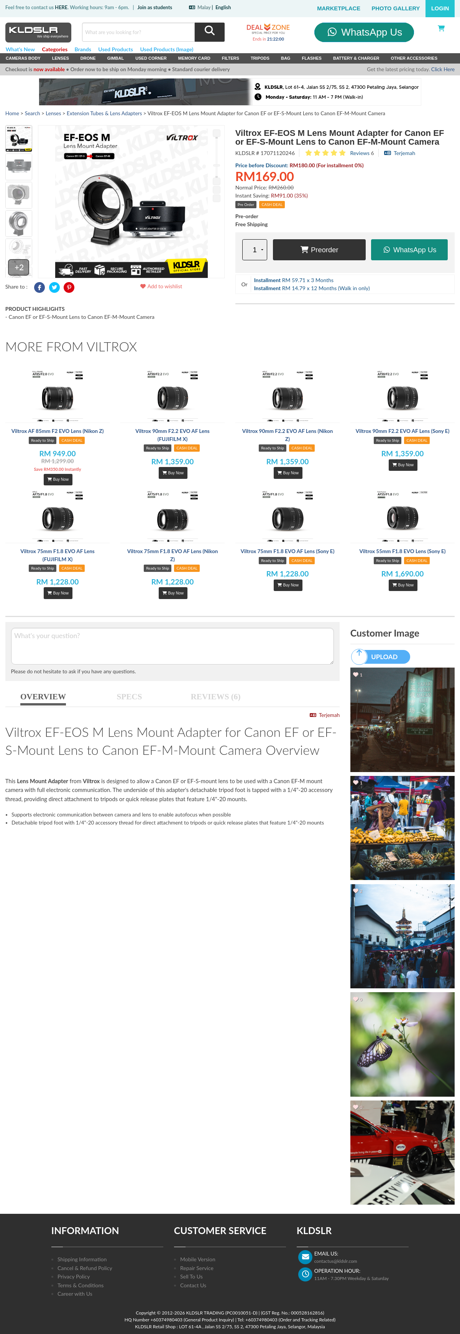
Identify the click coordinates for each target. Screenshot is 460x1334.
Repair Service (197, 1268)
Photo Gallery (396, 8)
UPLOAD (378, 657)
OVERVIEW (43, 696)
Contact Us (193, 1285)
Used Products (115, 49)
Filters (230, 58)
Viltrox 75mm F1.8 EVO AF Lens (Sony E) (288, 551)
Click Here (443, 69)
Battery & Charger (356, 58)
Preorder (319, 250)
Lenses (60, 58)
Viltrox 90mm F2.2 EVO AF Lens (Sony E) (403, 431)
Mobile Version (197, 1259)
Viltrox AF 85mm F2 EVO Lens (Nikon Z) (58, 431)
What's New (20, 49)
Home (12, 113)
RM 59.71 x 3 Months (294, 280)
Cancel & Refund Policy (85, 1268)
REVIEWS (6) (216, 696)
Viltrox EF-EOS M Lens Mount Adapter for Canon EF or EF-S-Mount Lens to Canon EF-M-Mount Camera (339, 137)
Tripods (260, 58)
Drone (88, 58)
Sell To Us (191, 1276)
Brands (83, 49)
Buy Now (58, 479)
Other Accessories (414, 58)
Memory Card (194, 58)
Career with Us (75, 1293)
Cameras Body (23, 58)
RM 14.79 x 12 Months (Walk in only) (312, 288)
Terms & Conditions (81, 1285)
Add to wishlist (161, 286)
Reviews (360, 153)
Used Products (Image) (166, 49)
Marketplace (338, 8)
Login (440, 8)
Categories (54, 49)
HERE (61, 7)
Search (32, 113)
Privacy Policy (74, 1276)
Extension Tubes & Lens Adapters (104, 113)
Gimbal (115, 58)
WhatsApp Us (364, 32)
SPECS (129, 696)
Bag (286, 58)
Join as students (154, 7)
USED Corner (151, 58)
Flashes (311, 58)
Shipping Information (82, 1259)
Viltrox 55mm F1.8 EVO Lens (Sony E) (402, 551)
